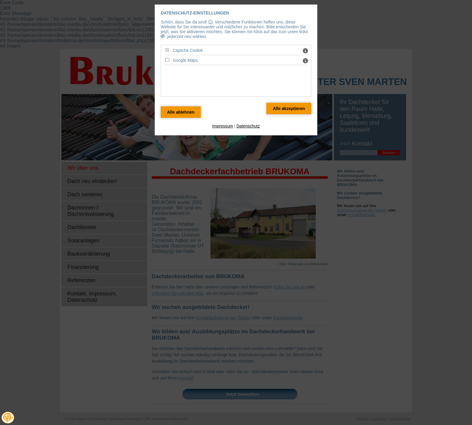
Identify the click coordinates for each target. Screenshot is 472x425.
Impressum (222, 126)
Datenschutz (248, 126)
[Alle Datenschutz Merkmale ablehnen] (181, 112)
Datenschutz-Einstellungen (195, 13)
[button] (8, 418)
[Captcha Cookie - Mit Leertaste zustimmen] (167, 50)
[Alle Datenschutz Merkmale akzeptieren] (288, 108)
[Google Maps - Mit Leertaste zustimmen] (167, 60)
